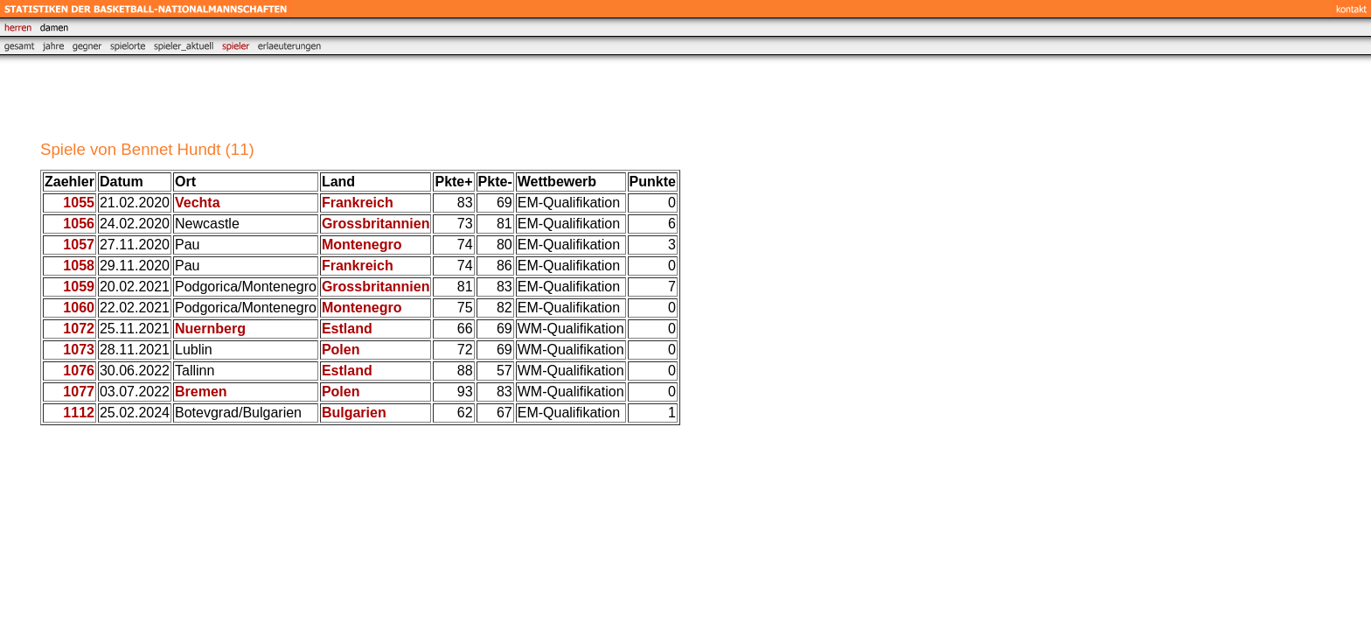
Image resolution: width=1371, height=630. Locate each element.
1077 (78, 391)
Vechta (197, 202)
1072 (78, 328)
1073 (78, 349)
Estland (347, 328)
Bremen (201, 391)
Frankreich (357, 202)
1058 (78, 265)
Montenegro (362, 244)
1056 (78, 223)
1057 (78, 244)
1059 (78, 286)
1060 (78, 307)
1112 (78, 412)
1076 (78, 370)
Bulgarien (354, 412)
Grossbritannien (376, 223)
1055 (78, 202)
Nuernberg (210, 328)
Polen (341, 349)
